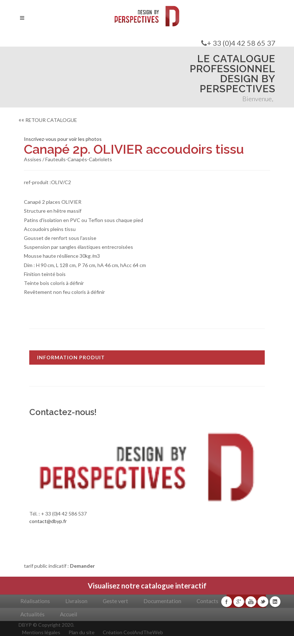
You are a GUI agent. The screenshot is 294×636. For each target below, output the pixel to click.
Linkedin (275, 601)
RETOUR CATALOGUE (48, 120)
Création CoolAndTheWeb (133, 632)
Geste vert (115, 601)
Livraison (76, 601)
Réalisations (35, 601)
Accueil (68, 614)
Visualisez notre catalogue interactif (147, 585)
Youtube (250, 601)
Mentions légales (41, 632)
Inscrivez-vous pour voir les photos (63, 139)
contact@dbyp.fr (48, 521)
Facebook (226, 601)
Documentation (162, 601)
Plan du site (82, 632)
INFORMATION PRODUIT (71, 357)
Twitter (263, 601)
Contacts (207, 601)
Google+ (238, 601)
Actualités (32, 614)
